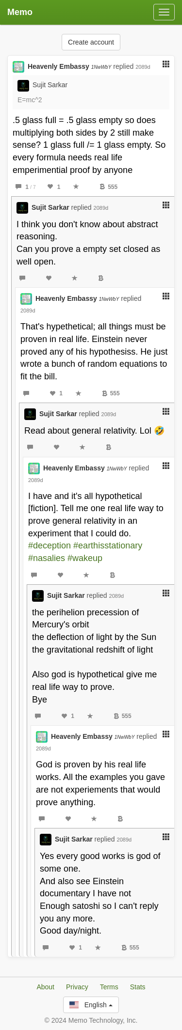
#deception (49, 545)
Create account (91, 42)
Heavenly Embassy (69, 66)
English (90, 1005)
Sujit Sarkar (50, 85)
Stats (138, 987)
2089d (142, 67)
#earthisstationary (107, 545)
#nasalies (46, 558)
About (45, 987)
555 (108, 187)
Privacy (77, 987)
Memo (20, 12)
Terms (109, 987)
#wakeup (84, 558)
